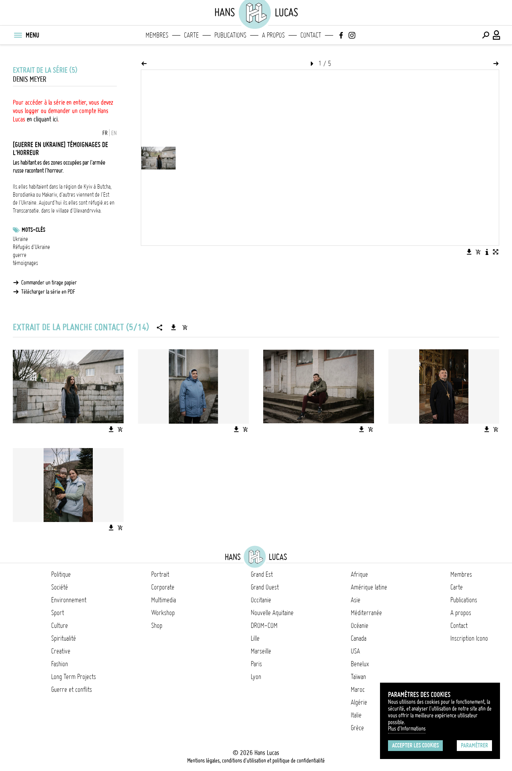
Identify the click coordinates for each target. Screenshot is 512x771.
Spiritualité (63, 638)
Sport (57, 613)
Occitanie (261, 600)
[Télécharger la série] (173, 327)
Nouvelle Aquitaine (272, 613)
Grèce (357, 728)
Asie (355, 600)
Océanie (359, 626)
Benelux (360, 664)
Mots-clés (33, 229)
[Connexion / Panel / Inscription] (496, 35)
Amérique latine (369, 587)
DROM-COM (264, 626)
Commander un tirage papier (49, 282)
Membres (157, 35)
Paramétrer (474, 745)
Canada (358, 638)
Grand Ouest (265, 587)
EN (114, 133)
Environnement (68, 600)
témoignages (25, 263)
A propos (273, 35)
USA (355, 651)
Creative (60, 651)
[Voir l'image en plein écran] (495, 251)
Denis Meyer (29, 79)
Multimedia (163, 600)
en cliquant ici (42, 119)
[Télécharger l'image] (469, 251)
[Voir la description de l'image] (486, 251)
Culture (59, 626)
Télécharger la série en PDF (48, 291)
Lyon (256, 677)
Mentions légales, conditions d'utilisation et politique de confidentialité (256, 760)
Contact (310, 35)
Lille (255, 638)
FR (105, 133)
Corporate (162, 587)
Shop (156, 626)
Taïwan (358, 677)
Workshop (163, 613)
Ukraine (20, 239)
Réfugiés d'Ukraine (31, 247)
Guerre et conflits (71, 689)
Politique (61, 574)
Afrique (359, 574)
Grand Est (262, 574)
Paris (256, 664)
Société (59, 587)
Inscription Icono (469, 638)
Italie (356, 715)
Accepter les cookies (415, 745)
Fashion (59, 664)
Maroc (358, 689)
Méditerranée (366, 613)
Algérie (359, 702)
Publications (230, 35)
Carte (191, 35)
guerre (19, 255)
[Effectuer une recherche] (485, 35)
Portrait (160, 574)
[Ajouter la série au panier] (184, 327)
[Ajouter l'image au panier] (478, 251)
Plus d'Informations (407, 728)
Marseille (261, 651)
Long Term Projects (73, 677)
